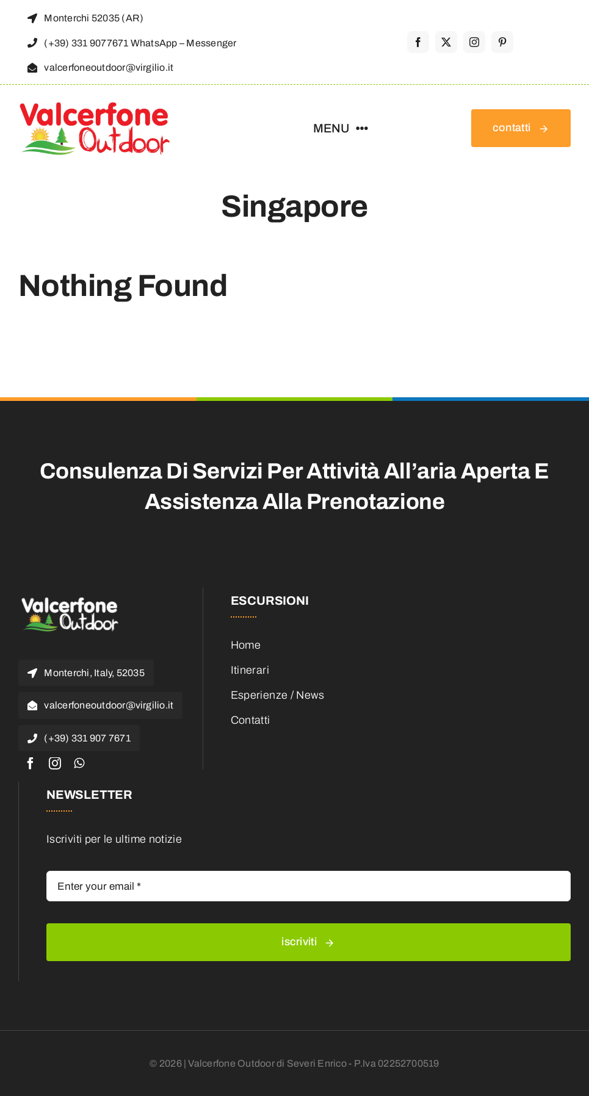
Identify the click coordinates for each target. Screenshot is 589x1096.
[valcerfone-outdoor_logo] (94, 105)
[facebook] (418, 42)
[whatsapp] (79, 763)
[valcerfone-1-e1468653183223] (70, 599)
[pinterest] (502, 42)
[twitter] (446, 42)
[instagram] (474, 42)
